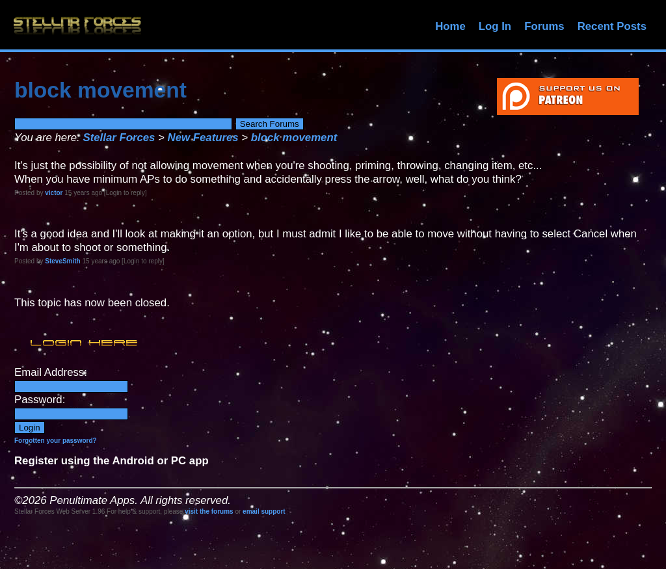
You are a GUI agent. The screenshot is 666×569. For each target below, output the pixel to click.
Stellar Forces (119, 137)
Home (450, 26)
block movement (294, 137)
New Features (203, 137)
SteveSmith (62, 261)
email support (264, 511)
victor (53, 192)
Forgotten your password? (55, 440)
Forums (544, 26)
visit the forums (209, 511)
